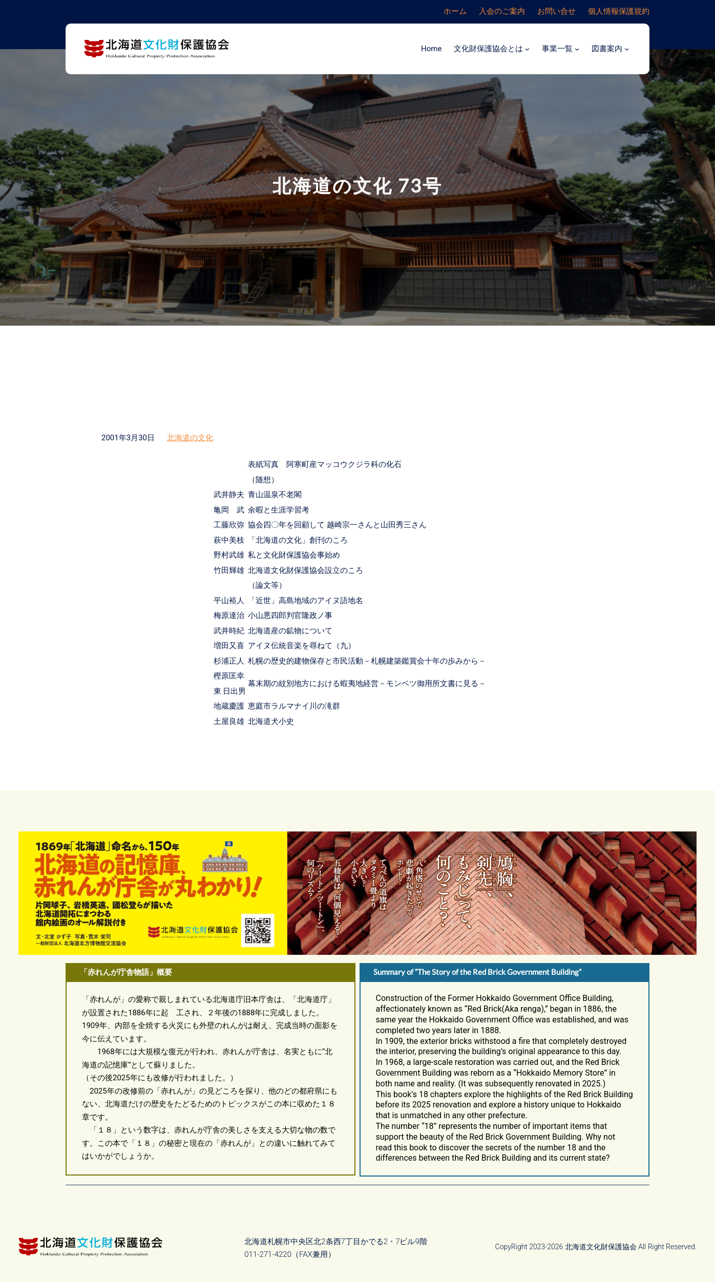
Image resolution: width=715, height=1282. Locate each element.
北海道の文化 (190, 437)
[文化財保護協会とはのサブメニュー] (527, 49)
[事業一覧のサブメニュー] (577, 49)
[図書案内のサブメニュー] (626, 49)
